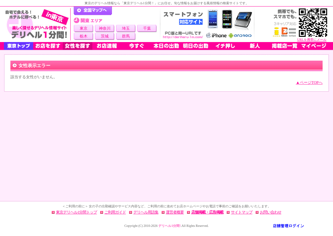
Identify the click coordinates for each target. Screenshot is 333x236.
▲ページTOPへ (309, 82)
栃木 (83, 36)
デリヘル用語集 (145, 212)
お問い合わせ (270, 212)
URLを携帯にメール (311, 39)
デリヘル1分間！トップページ (93, 11)
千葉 (147, 28)
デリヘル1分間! (169, 226)
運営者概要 (175, 212)
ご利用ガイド (115, 212)
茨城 (105, 36)
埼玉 (126, 28)
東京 (83, 28)
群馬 (126, 36)
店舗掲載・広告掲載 (207, 212)
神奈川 (105, 28)
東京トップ (18, 46)
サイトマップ (241, 212)
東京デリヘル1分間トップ (76, 212)
